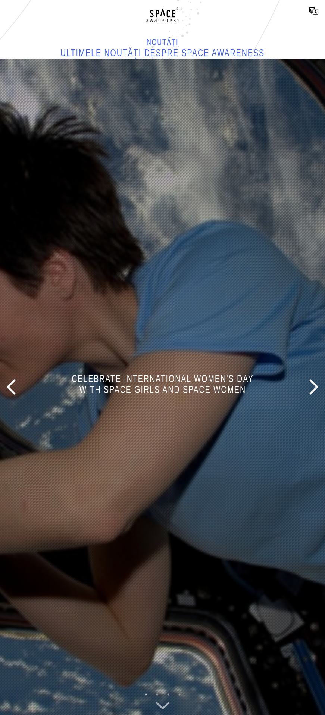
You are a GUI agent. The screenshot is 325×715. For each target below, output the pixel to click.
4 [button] (179, 694)
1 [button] (146, 694)
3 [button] (168, 694)
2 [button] (157, 694)
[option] (162, 387)
